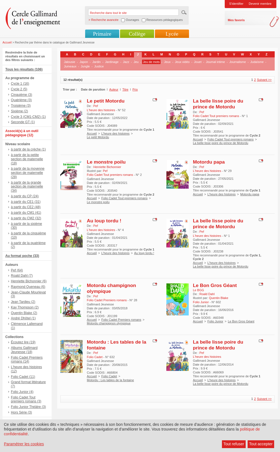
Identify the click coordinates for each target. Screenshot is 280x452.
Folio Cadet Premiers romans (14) (27, 360)
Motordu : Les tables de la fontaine (110, 380)
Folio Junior (215, 321)
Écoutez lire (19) (23, 342)
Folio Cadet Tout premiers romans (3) (26, 399)
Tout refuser (233, 444)
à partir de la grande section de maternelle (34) (27, 187)
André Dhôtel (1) (23, 318)
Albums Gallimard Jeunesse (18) (24, 350)
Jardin (96, 62)
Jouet (198, 62)
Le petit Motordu (106, 101)
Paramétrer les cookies (24, 444)
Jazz (126, 62)
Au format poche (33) (22, 256)
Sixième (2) (19, 111)
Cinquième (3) (21, 95)
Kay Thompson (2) (25, 307)
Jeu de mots (151, 62)
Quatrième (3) (21, 100)
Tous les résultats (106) (24, 69)
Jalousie (69, 62)
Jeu (136, 62)
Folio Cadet (109, 376)
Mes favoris (236, 20)
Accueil (7, 42)
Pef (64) (17, 270)
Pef (95, 106)
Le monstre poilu (106, 162)
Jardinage (111, 62)
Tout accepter (260, 444)
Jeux (167, 62)
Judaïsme (257, 62)
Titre (125, 89)
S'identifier (236, 3)
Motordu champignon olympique (109, 323)
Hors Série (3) (21, 412)
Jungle (85, 66)
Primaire (102, 34)
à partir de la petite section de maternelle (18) (27, 159)
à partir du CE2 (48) (25, 207)
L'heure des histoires (115, 133)
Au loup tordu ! (104, 220)
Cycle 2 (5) (19, 89)
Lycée (172, 34)
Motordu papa (209, 162)
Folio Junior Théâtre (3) (28, 407)
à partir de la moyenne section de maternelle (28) (27, 173)
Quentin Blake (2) (24, 313)
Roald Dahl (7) (22, 276)
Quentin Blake (218, 298)
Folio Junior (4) (22, 392)
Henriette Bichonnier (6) (29, 281)
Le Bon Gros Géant (215, 285)
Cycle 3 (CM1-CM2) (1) (28, 117)
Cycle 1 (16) (20, 84)
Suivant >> (264, 79)
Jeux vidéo (182, 62)
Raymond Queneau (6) (28, 287)
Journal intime (215, 62)
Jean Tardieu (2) (23, 302)
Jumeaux (70, 66)
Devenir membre (260, 3)
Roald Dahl (206, 294)
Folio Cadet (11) (23, 377)
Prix (135, 89)
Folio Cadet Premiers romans (121, 319)
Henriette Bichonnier (107, 167)
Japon (84, 62)
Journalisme (237, 62)
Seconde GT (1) (23, 122)
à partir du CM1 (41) (26, 213)
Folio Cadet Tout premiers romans (230, 139)
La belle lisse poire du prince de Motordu (218, 104)
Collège (137, 34)
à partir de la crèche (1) (28, 149)
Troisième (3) (21, 106)
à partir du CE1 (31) (25, 202)
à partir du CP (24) (25, 196)
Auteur (113, 89)
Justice (99, 66)
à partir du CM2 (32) (26, 218)
